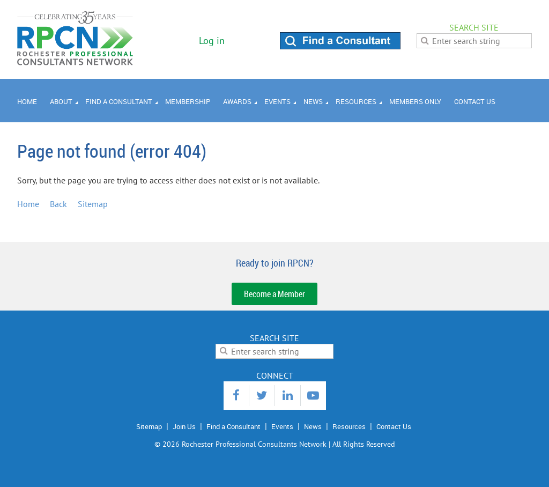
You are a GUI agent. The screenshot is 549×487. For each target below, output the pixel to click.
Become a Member (274, 294)
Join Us (184, 426)
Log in (212, 40)
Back (58, 203)
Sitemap (93, 203)
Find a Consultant (233, 426)
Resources (349, 426)
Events (282, 426)
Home (28, 203)
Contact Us (393, 426)
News (313, 426)
